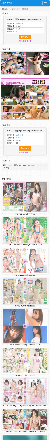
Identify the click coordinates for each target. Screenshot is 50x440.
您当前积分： (25, 41)
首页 (6, 9)
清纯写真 (14, 9)
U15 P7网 (7, 3)
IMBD (18, 29)
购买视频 (25, 37)
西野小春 (19, 24)
